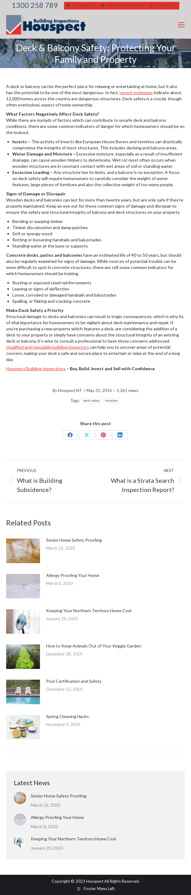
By (67, 390)
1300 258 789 (35, 5)
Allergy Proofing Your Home (72, 575)
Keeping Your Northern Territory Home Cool (88, 610)
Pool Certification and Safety (73, 681)
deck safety (91, 400)
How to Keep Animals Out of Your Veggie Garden (93, 645)
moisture (111, 400)
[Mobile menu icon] (181, 25)
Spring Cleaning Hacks (67, 716)
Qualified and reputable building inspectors (47, 347)
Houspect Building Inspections (36, 368)
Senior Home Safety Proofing (74, 540)
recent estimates (136, 92)
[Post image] (23, 551)
